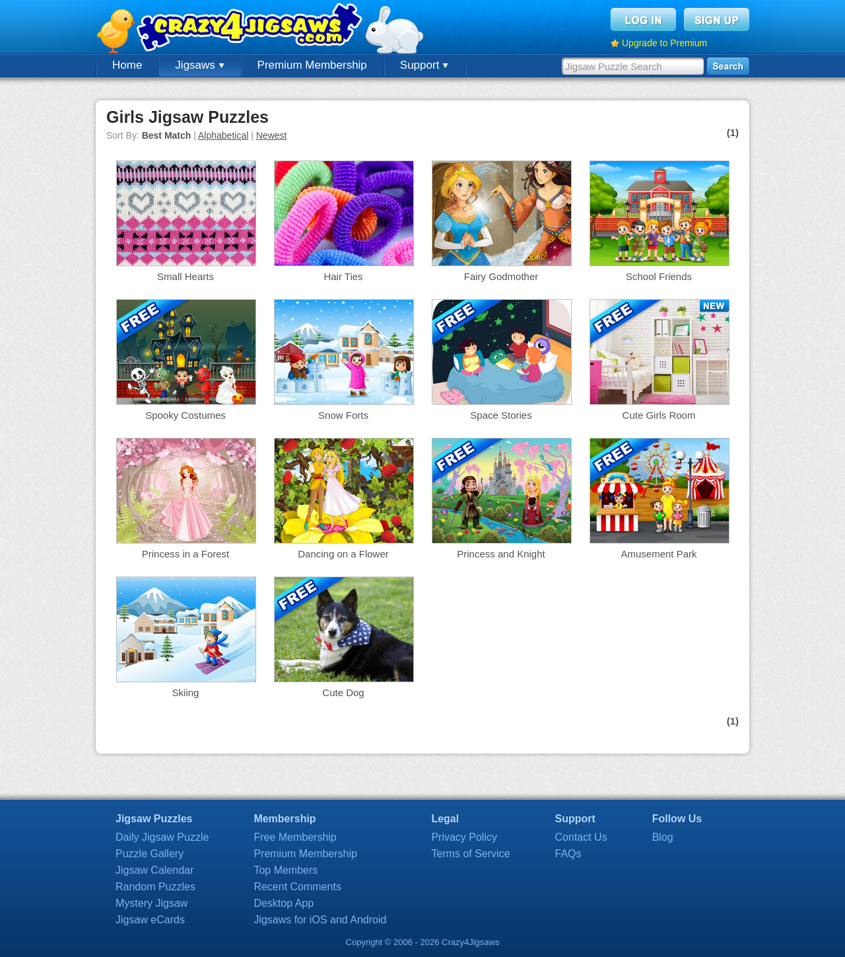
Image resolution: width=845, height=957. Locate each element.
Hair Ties (342, 276)
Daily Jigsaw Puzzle (162, 837)
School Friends (659, 276)
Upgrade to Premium (664, 43)
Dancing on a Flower (343, 553)
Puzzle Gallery (150, 853)
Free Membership (295, 837)
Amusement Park (658, 553)
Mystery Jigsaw (151, 903)
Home (127, 65)
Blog (662, 837)
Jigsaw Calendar (154, 870)
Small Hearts (185, 276)
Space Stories (500, 415)
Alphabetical (223, 135)
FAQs (568, 853)
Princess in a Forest (186, 553)
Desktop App (284, 903)
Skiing (185, 692)
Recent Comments (297, 886)
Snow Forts (343, 415)
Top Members (286, 870)
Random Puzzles (155, 886)
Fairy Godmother (501, 276)
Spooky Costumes (185, 415)
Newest (271, 135)
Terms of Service (470, 853)
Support (424, 65)
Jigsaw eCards (150, 919)
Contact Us (581, 837)
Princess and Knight (501, 553)
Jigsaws (199, 65)
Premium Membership (312, 65)
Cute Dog (343, 692)
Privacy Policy (464, 837)
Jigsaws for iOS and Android (320, 919)
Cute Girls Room (659, 415)
